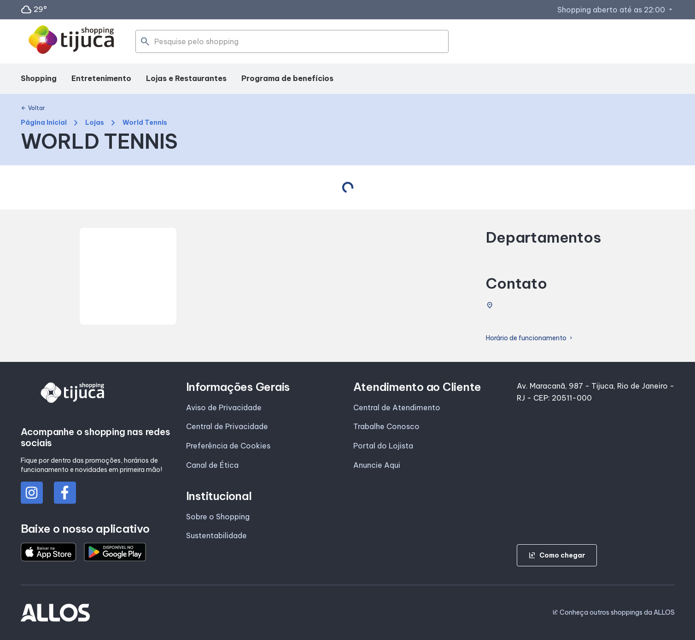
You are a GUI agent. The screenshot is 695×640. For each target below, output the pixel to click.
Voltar (33, 108)
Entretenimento (101, 78)
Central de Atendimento (396, 407)
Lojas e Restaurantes (186, 78)
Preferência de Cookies (228, 445)
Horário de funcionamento (530, 338)
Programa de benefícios (287, 78)
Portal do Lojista (383, 445)
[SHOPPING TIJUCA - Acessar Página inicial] (71, 41)
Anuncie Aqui (376, 465)
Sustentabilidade (216, 535)
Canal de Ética (212, 465)
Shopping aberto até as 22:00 (615, 9)
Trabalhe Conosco (386, 426)
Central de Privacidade (227, 426)
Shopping (39, 78)
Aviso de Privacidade (224, 407)
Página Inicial (44, 123)
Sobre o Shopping (218, 516)
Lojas (94, 123)
